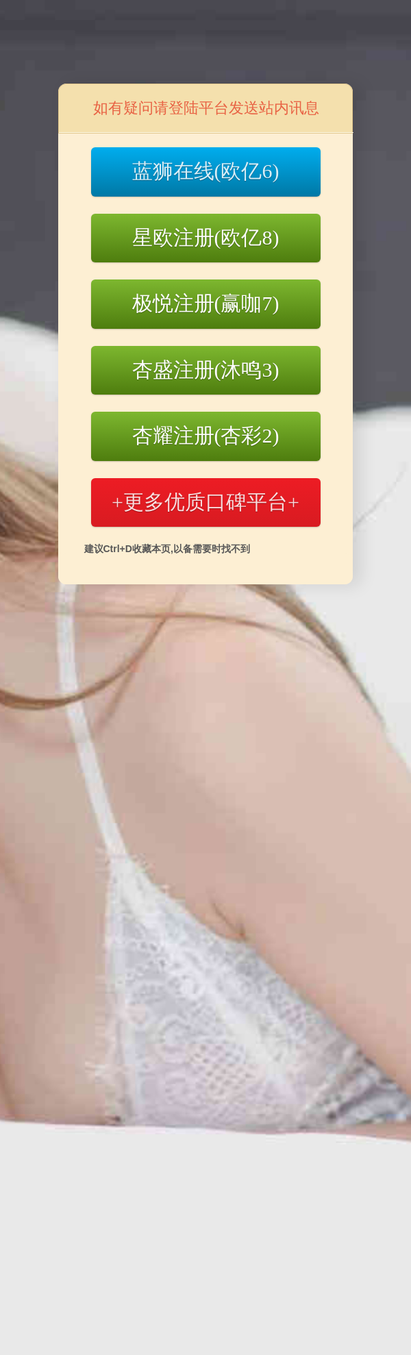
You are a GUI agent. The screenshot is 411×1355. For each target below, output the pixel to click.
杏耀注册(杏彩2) (205, 435)
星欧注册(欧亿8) (205, 237)
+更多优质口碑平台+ (205, 501)
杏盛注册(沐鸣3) (205, 369)
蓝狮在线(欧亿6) (205, 171)
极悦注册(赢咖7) (205, 303)
